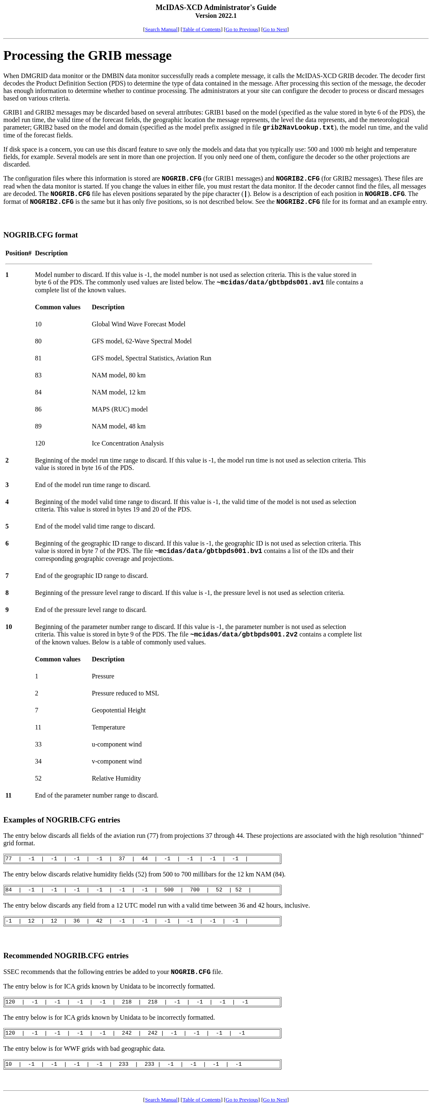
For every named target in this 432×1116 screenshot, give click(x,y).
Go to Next (275, 29)
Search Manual (161, 29)
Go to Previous (242, 29)
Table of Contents (202, 29)
